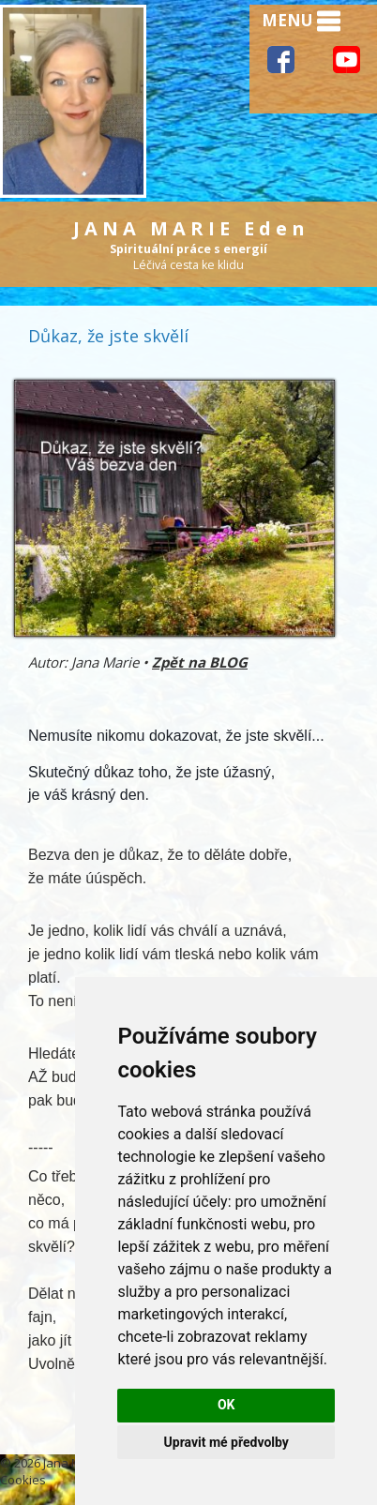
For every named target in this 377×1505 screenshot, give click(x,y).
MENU (301, 21)
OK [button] (226, 1404)
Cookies (23, 1479)
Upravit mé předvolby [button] (226, 1442)
